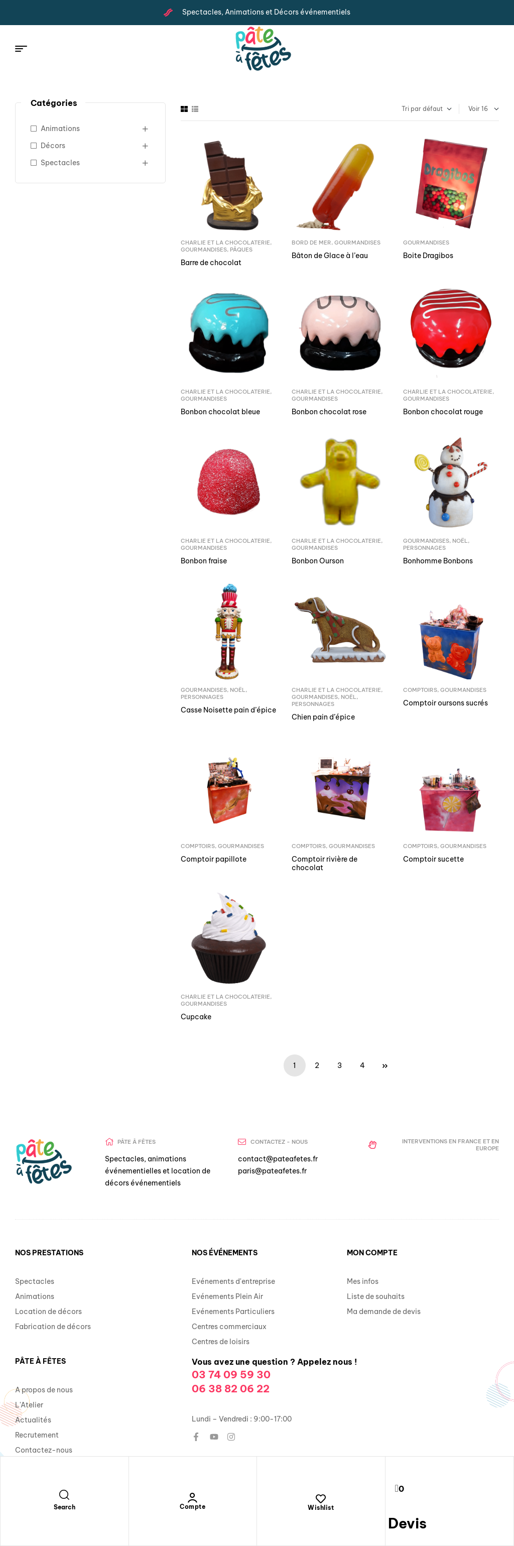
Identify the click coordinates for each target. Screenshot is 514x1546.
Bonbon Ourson (318, 560)
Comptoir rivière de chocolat (324, 864)
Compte (192, 1506)
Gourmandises (204, 249)
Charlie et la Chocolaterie (225, 242)
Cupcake (196, 1016)
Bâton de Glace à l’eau (330, 255)
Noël (460, 540)
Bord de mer (311, 242)
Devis (407, 1523)
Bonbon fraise (204, 560)
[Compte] (193, 1498)
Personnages (424, 547)
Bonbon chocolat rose (329, 411)
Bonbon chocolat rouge (443, 411)
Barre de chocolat (211, 262)
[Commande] (400, 108)
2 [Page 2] (317, 1065)
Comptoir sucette (433, 859)
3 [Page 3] (339, 1065)
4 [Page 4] (362, 1065)
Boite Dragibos (428, 255)
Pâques (241, 249)
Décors (53, 145)
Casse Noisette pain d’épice (228, 710)
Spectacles (60, 162)
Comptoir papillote (213, 859)
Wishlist (321, 1507)
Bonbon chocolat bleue (220, 411)
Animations (60, 128)
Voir (474, 108)
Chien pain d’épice (323, 717)
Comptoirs (420, 689)
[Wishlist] (321, 1499)
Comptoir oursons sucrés (445, 702)
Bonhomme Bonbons (438, 560)
